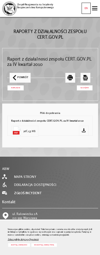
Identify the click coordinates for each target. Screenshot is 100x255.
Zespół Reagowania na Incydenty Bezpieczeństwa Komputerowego (28, 5)
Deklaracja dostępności (35, 184)
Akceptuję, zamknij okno (19, 245)
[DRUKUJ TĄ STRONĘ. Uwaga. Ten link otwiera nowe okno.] (70, 78)
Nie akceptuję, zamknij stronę (44, 245)
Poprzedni (13, 87)
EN (85, 6)
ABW (5, 168)
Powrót (19, 76)
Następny (83, 87)
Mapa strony (25, 176)
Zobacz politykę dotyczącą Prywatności (23, 239)
